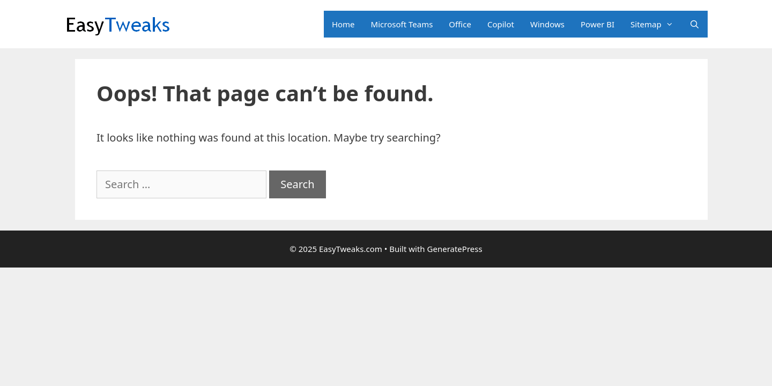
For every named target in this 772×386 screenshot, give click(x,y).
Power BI (597, 24)
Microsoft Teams (402, 24)
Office (460, 24)
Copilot (500, 24)
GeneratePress (454, 248)
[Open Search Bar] (694, 24)
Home (343, 24)
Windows (547, 24)
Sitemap (655, 24)
